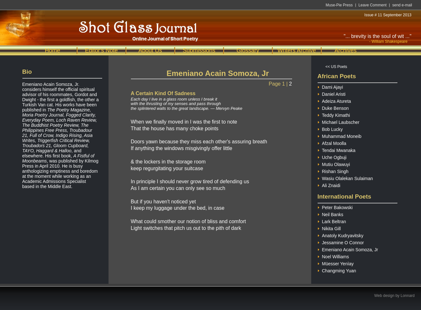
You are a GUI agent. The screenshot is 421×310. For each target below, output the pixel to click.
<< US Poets (336, 66)
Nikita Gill (329, 227)
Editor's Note (101, 50)
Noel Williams (333, 256)
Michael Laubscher (339, 121)
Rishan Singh (333, 170)
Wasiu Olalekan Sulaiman (345, 177)
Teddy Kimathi (334, 114)
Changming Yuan (337, 270)
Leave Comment (372, 5)
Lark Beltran (332, 220)
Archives (346, 50)
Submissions (199, 50)
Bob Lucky (330, 128)
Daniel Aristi (332, 93)
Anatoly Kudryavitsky (341, 234)
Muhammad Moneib (340, 135)
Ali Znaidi (329, 184)
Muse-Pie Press (339, 5)
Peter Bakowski (335, 206)
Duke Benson (333, 107)
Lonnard (408, 295)
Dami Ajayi (330, 86)
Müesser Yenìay (336, 263)
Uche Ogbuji (332, 156)
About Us (150, 50)
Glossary (248, 50)
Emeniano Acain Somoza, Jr (348, 249)
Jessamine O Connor (341, 241)
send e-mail (402, 5)
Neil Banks (330, 213)
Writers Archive (296, 50)
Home (52, 50)
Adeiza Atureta (334, 100)
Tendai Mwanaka (337, 149)
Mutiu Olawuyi (334, 163)
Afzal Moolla (332, 142)
